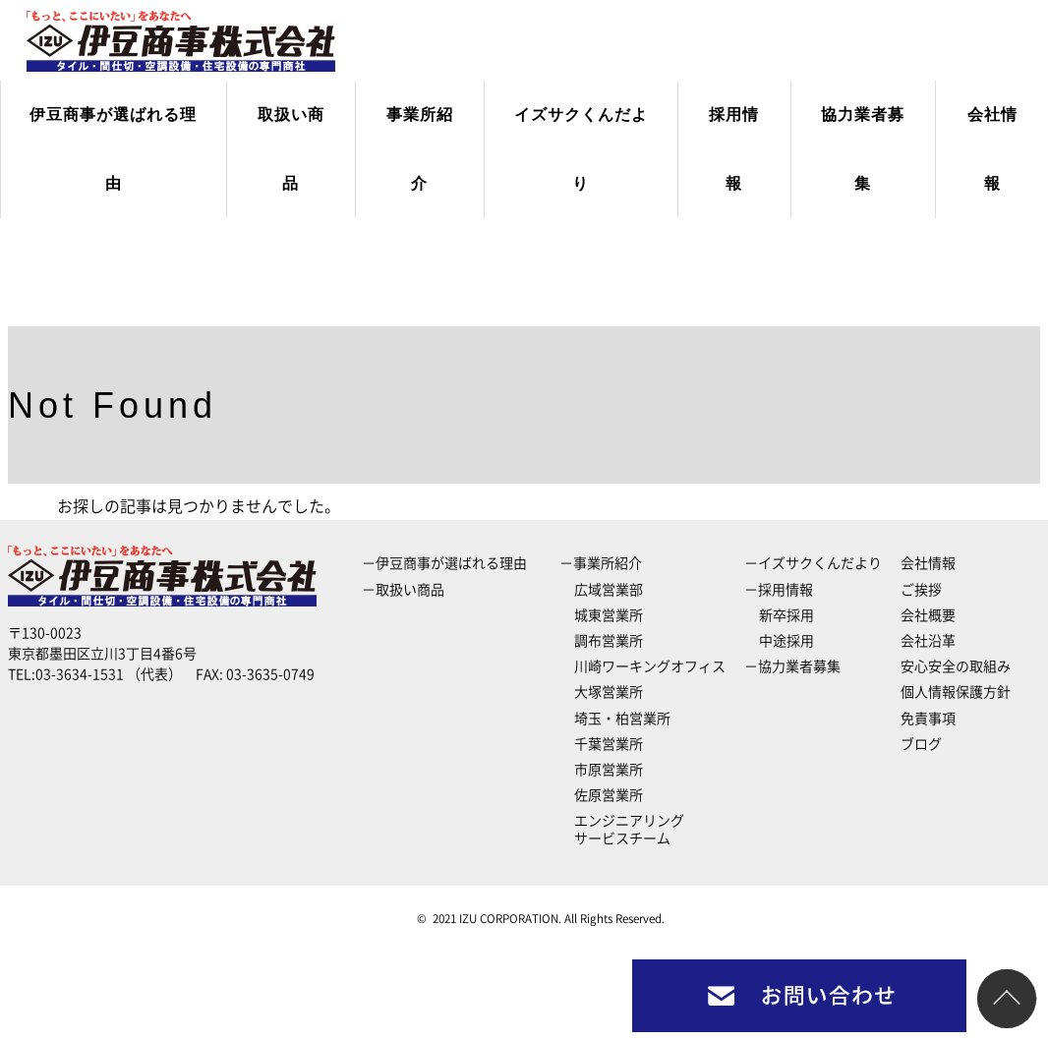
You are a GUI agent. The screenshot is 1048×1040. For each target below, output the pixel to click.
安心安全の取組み (956, 666)
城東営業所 (608, 615)
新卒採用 (786, 615)
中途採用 (786, 641)
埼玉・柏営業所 (622, 718)
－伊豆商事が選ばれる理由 (444, 563)
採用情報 (734, 149)
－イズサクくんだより (813, 563)
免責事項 (928, 718)
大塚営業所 (608, 692)
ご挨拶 (921, 590)
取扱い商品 (291, 149)
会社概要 (928, 615)
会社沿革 (928, 641)
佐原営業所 (608, 795)
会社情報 (992, 149)
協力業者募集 (862, 149)
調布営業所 (608, 641)
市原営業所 (608, 770)
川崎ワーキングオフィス (650, 666)
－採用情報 (778, 590)
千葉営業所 (608, 744)
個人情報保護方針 (956, 692)
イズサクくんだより (581, 149)
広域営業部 (608, 590)
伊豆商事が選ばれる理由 (113, 149)
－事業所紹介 (600, 563)
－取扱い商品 (403, 590)
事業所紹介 (419, 149)
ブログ (921, 744)
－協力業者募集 (792, 666)
